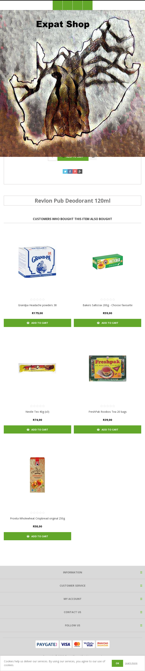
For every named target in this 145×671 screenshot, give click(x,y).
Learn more (131, 663)
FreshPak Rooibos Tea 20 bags (108, 411)
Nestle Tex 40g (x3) (37, 411)
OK (117, 663)
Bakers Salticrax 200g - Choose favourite (108, 305)
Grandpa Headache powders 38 (37, 305)
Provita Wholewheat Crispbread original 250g (37, 518)
